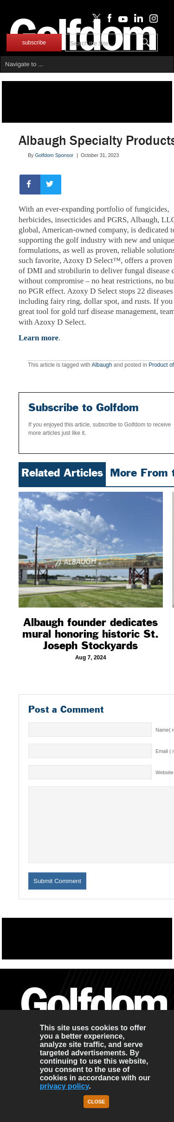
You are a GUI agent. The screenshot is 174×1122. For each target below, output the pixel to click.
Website (164, 772)
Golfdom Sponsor (54, 155)
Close (96, 1101)
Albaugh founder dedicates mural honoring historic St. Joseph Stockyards (90, 634)
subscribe (34, 42)
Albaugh (101, 365)
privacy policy (64, 1086)
